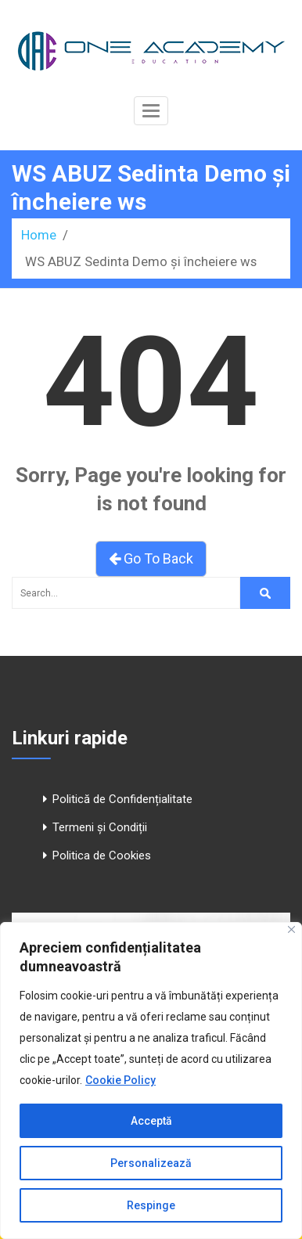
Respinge (151, 1205)
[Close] (291, 929)
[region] (151, 1080)
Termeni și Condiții (99, 827)
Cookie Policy (120, 1080)
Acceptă (151, 1121)
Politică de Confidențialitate (122, 799)
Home (38, 235)
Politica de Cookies (101, 855)
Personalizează (151, 1163)
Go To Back (151, 558)
